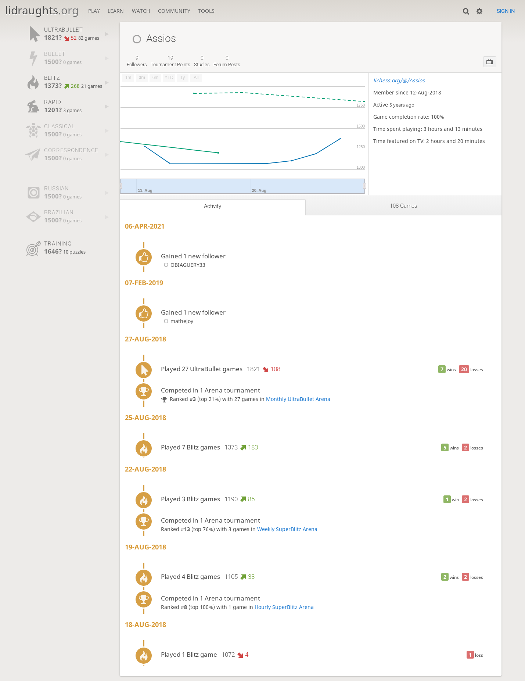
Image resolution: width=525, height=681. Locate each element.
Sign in (506, 11)
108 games (403, 205)
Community (174, 10)
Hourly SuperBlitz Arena (284, 606)
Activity (212, 206)
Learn (116, 10)
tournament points (170, 61)
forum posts (226, 61)
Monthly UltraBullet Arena (298, 398)
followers (137, 61)
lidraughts (42, 10)
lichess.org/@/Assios (399, 80)
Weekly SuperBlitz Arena (287, 529)
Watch (141, 10)
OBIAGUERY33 (183, 264)
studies (202, 61)
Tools (206, 10)
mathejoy (177, 321)
